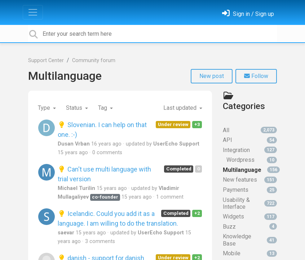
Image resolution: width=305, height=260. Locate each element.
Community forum (93, 60)
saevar (66, 233)
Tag (103, 107)
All (250, 130)
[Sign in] (248, 13)
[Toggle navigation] (33, 12)
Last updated (180, 107)
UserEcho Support (176, 144)
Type (45, 107)
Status (75, 107)
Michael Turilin (76, 188)
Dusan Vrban (74, 144)
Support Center (46, 60)
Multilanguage (65, 76)
